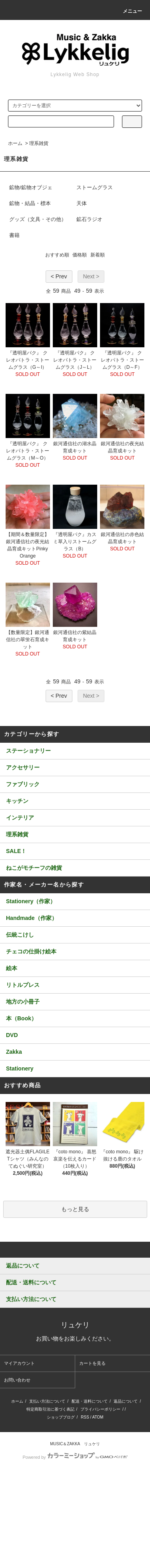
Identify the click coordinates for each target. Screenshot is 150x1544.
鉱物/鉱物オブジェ (30, 187)
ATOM (97, 1417)
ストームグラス (94, 187)
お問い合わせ (17, 1380)
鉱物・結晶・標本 (30, 203)
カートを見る (92, 1363)
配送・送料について (90, 1401)
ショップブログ (61, 1417)
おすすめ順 (57, 255)
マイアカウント (19, 1363)
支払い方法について (47, 1401)
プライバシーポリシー (100, 1409)
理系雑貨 (38, 143)
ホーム (15, 143)
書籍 (14, 235)
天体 (81, 203)
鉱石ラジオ (89, 219)
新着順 (97, 255)
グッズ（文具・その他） (37, 219)
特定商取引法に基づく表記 (50, 1409)
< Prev (59, 276)
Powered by (74, 1457)
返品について (126, 1401)
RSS (85, 1417)
